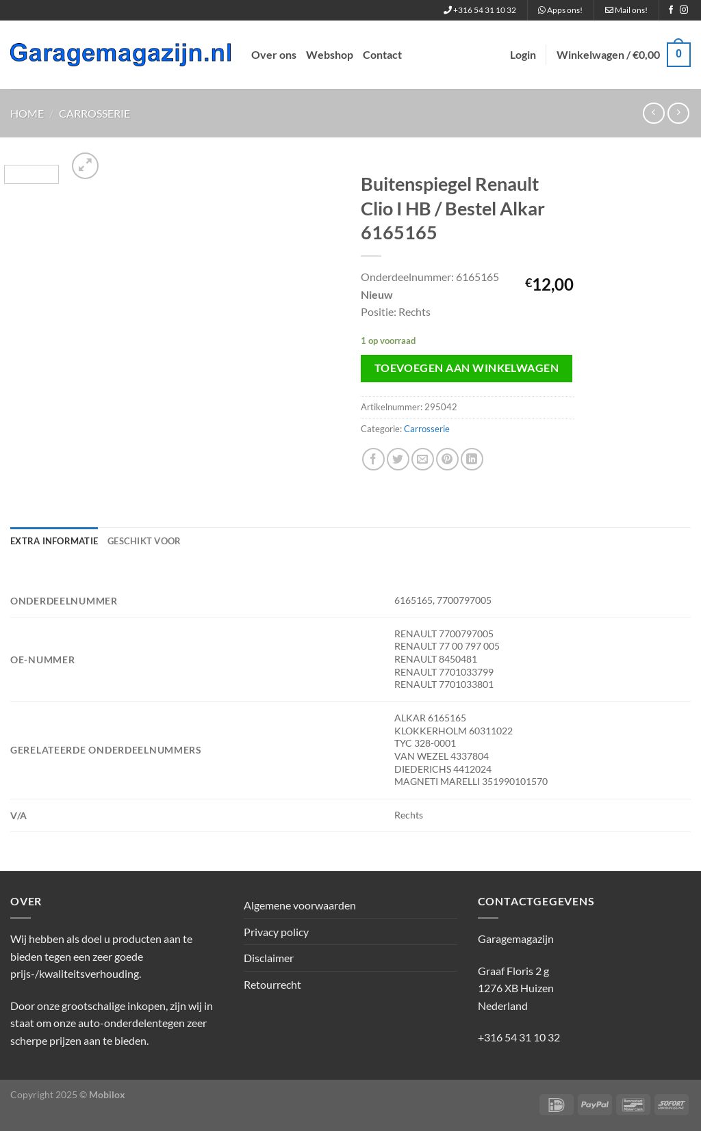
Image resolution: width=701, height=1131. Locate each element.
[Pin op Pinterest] (447, 459)
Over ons (273, 54)
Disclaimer (269, 957)
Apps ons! (560, 10)
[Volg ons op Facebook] (671, 10)
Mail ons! (626, 10)
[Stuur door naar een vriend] (422, 459)
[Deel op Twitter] (398, 459)
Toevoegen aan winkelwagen (466, 368)
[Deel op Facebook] (373, 459)
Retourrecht (272, 984)
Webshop (329, 54)
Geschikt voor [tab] (144, 540)
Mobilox (107, 1094)
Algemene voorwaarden (300, 905)
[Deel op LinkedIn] (472, 459)
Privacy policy (276, 931)
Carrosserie (94, 113)
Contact (382, 54)
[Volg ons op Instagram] (684, 10)
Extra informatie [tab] (54, 540)
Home (27, 113)
